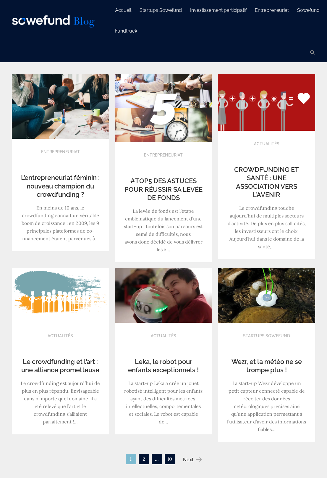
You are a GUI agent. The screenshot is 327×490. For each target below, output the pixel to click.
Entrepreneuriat (273, 10)
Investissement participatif (220, 10)
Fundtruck (127, 31)
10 (169, 459)
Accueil (124, 10)
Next (192, 459)
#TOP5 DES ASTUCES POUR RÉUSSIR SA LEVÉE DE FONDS (163, 189)
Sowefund (310, 10)
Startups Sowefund (162, 10)
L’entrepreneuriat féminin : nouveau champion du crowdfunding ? (60, 186)
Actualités (266, 143)
